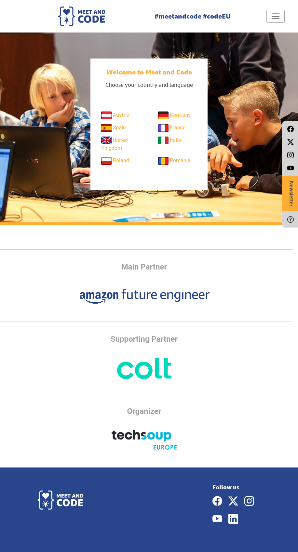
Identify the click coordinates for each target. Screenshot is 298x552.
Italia (169, 140)
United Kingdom (114, 144)
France (171, 128)
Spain (113, 128)
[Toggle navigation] (275, 16)
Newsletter (291, 193)
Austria (115, 115)
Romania (174, 161)
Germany (174, 115)
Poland (115, 161)
